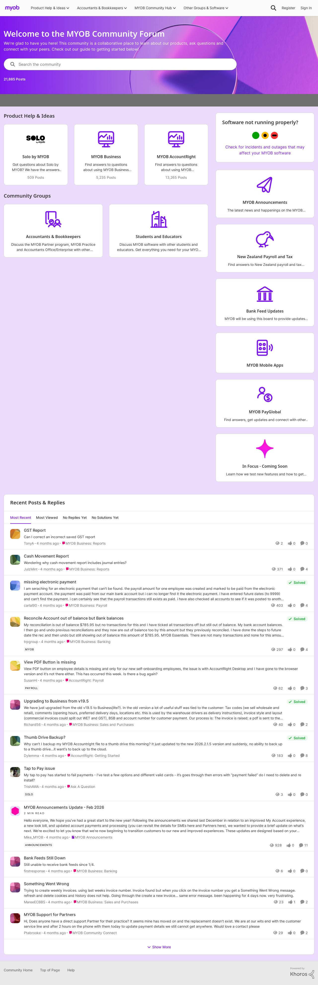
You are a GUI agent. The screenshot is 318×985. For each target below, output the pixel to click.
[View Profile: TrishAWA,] (15, 772)
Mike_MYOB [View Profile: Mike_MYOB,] (33, 837)
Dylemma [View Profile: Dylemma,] (31, 755)
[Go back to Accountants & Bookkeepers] (53, 236)
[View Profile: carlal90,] (15, 586)
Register (288, 8)
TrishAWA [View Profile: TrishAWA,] (31, 786)
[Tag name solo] (29, 794)
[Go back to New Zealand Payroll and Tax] (265, 256)
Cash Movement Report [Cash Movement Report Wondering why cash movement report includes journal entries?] (46, 556)
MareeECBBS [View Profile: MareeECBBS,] (34, 902)
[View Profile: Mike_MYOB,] (15, 811)
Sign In (306, 8)
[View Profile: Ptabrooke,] (15, 918)
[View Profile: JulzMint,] (15, 560)
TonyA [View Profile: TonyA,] (29, 543)
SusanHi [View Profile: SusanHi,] (30, 680)
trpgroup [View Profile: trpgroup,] (31, 641)
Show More (159, 947)
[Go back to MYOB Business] (106, 156)
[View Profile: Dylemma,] (15, 741)
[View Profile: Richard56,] (15, 705)
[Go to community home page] (12, 8)
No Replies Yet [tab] (75, 517)
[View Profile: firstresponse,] (15, 862)
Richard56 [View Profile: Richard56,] (32, 724)
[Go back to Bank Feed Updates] (265, 311)
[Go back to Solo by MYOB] (35, 156)
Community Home (18, 970)
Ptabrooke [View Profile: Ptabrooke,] (32, 933)
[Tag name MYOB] (29, 649)
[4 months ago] (47, 543)
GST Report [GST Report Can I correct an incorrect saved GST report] (35, 530)
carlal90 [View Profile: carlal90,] (30, 605)
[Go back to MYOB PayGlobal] (265, 412)
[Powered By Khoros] (302, 973)
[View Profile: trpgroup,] (15, 622)
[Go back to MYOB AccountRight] (176, 156)
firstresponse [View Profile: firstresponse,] (34, 871)
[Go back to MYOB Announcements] (265, 202)
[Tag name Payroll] (31, 688)
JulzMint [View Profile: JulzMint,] (31, 569)
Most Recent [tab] (20, 517)
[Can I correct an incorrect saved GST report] (166, 536)
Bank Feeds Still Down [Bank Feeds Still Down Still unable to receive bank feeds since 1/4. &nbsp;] (45, 857)
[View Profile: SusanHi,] (15, 666)
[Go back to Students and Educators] (159, 236)
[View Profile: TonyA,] (15, 534)
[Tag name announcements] (38, 845)
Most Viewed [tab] (47, 517)
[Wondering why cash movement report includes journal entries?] (166, 562)
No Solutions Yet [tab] (105, 517)
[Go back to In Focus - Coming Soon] (264, 466)
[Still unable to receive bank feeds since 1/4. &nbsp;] (166, 864)
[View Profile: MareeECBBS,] (15, 887)
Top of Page (50, 970)
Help (71, 970)
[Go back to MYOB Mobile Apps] (265, 365)
